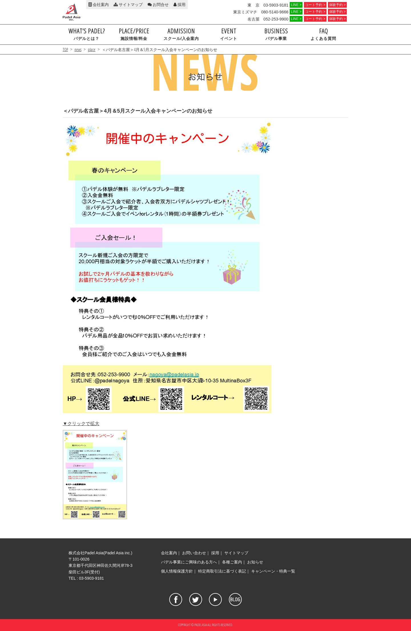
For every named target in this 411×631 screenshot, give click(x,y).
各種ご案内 (232, 562)
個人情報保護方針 (177, 571)
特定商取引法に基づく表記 (222, 571)
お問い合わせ (194, 553)
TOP (65, 49)
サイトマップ (128, 4)
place (91, 49)
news (77, 49)
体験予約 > (337, 5)
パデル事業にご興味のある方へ (189, 562)
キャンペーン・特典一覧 (273, 571)
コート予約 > (315, 5)
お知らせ (255, 562)
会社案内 (98, 4)
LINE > (296, 5)
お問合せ (158, 4)
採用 (180, 4)
